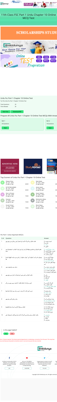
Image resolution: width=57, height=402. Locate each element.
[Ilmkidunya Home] (4, 3)
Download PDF (17, 111)
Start (5, 128)
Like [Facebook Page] (9, 368)
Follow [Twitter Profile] (44, 368)
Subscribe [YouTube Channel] (27, 368)
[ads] (10, 166)
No (12, 334)
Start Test (5, 111)
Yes (6, 334)
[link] (16, 1)
